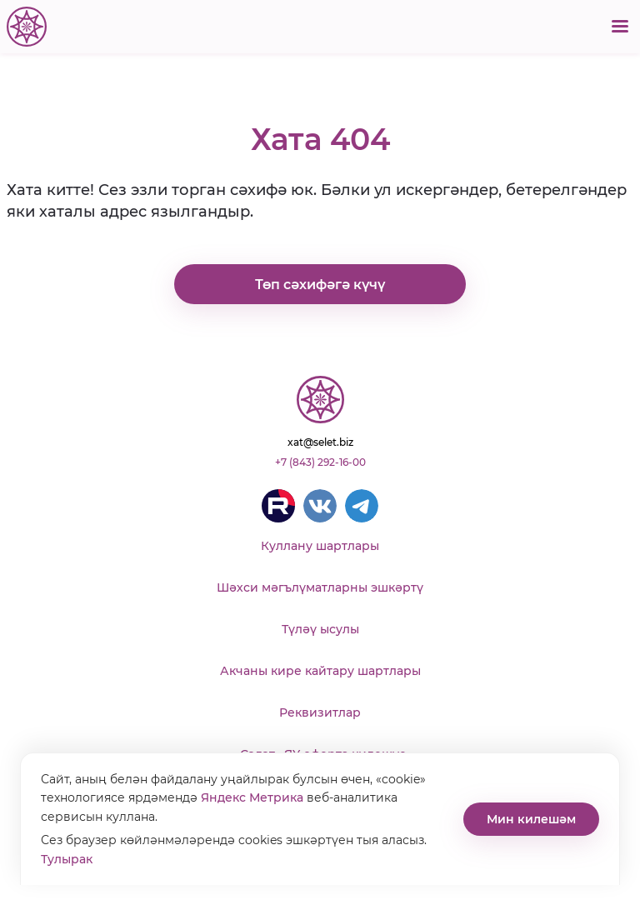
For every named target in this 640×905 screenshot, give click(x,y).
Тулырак (66, 859)
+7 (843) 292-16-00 (320, 462)
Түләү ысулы (320, 629)
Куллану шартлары (320, 545)
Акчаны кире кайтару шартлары (320, 670)
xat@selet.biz (320, 442)
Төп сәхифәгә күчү (320, 284)
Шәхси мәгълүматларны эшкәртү (320, 587)
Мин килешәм (531, 819)
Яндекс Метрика (252, 797)
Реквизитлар (320, 712)
